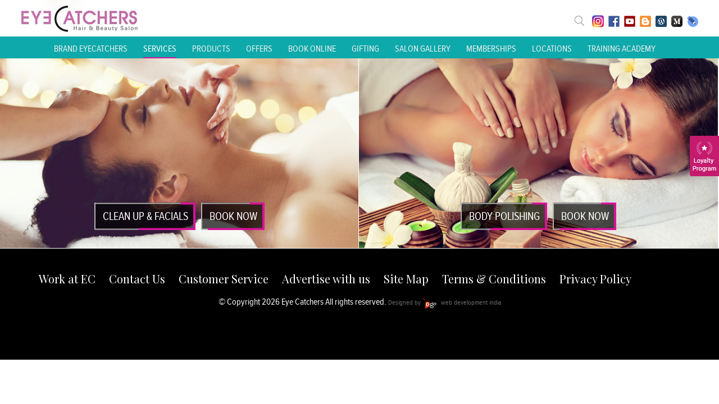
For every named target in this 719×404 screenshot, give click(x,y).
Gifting (365, 48)
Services (159, 48)
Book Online (312, 48)
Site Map (406, 278)
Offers (259, 48)
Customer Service (224, 278)
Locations (552, 48)
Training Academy (622, 48)
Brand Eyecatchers (91, 48)
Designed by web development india (444, 302)
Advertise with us (326, 278)
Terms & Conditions (494, 278)
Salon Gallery (422, 48)
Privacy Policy (595, 278)
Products (211, 48)
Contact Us (137, 278)
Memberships (491, 48)
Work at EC (67, 278)
